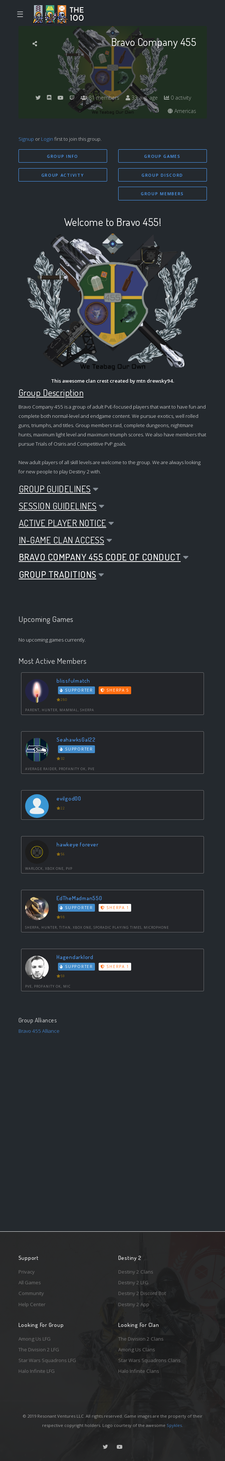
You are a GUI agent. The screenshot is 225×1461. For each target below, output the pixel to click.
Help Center (31, 1304)
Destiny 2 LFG (133, 1282)
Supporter (76, 690)
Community (31, 1293)
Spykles (174, 1425)
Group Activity (62, 175)
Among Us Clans (136, 1349)
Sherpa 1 (114, 907)
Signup (26, 139)
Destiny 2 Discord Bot (142, 1293)
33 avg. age (142, 97)
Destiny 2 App (133, 1304)
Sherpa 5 (114, 690)
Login (47, 139)
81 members (100, 97)
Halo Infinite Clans (138, 1371)
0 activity (177, 97)
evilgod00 (69, 798)
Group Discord (162, 175)
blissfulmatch (73, 680)
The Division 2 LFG (38, 1349)
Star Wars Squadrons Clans (149, 1360)
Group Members (162, 193)
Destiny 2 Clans (135, 1271)
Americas (182, 110)
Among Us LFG (34, 1338)
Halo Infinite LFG (36, 1371)
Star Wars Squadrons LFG (47, 1360)
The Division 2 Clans (141, 1338)
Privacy (26, 1271)
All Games (29, 1282)
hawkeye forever (77, 844)
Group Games (162, 156)
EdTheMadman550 (79, 898)
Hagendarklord (75, 957)
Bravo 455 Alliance (38, 1031)
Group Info (62, 156)
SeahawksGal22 (76, 739)
